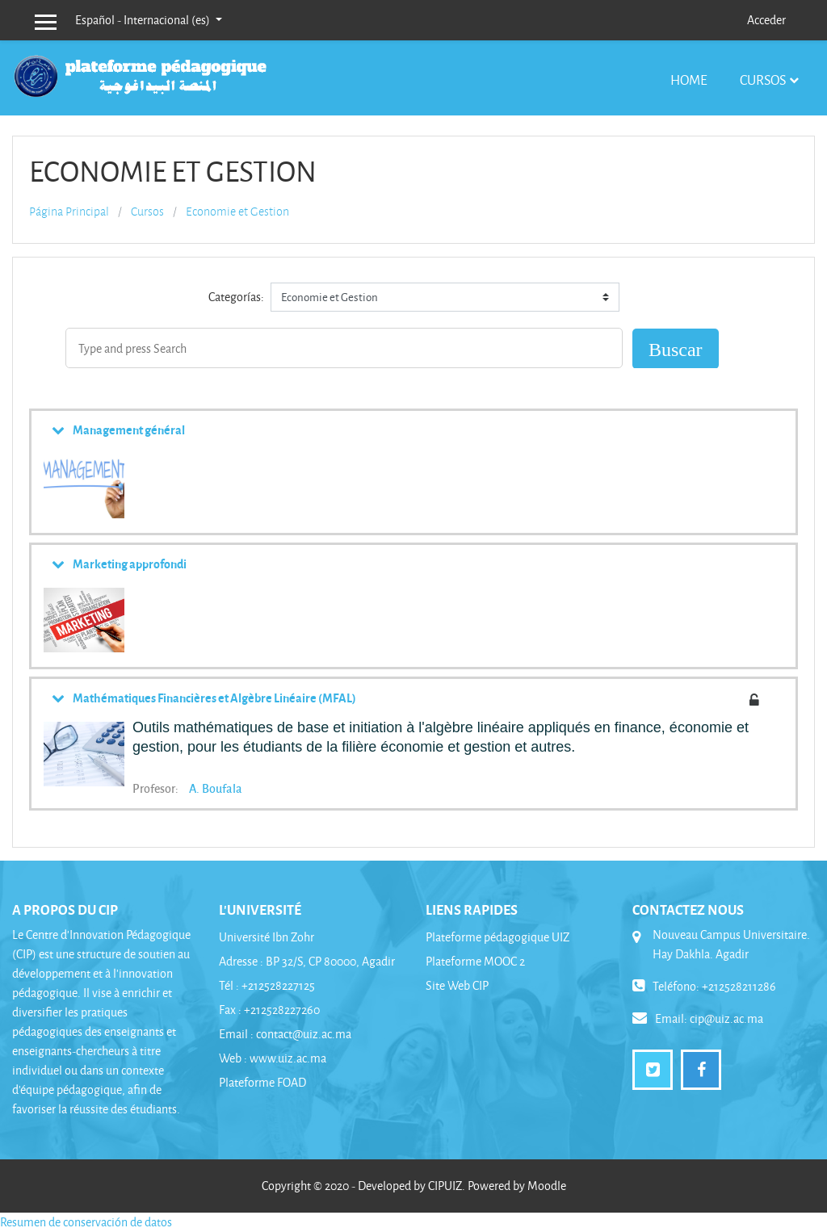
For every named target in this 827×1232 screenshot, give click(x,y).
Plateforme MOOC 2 (475, 961)
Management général (129, 429)
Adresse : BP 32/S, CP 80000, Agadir (307, 961)
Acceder (766, 19)
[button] (457, 766)
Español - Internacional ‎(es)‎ (143, 19)
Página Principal (69, 211)
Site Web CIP (457, 985)
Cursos (763, 79)
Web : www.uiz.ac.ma (272, 1058)
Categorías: (236, 296)
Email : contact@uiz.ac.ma (285, 1033)
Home (688, 79)
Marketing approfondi (130, 563)
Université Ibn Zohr (266, 936)
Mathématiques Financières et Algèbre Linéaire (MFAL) (214, 697)
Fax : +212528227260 (269, 1009)
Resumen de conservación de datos (86, 1221)
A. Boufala (215, 788)
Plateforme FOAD (262, 1082)
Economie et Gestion (237, 211)
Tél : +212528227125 (267, 985)
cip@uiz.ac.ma (726, 1018)
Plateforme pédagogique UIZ (497, 936)
